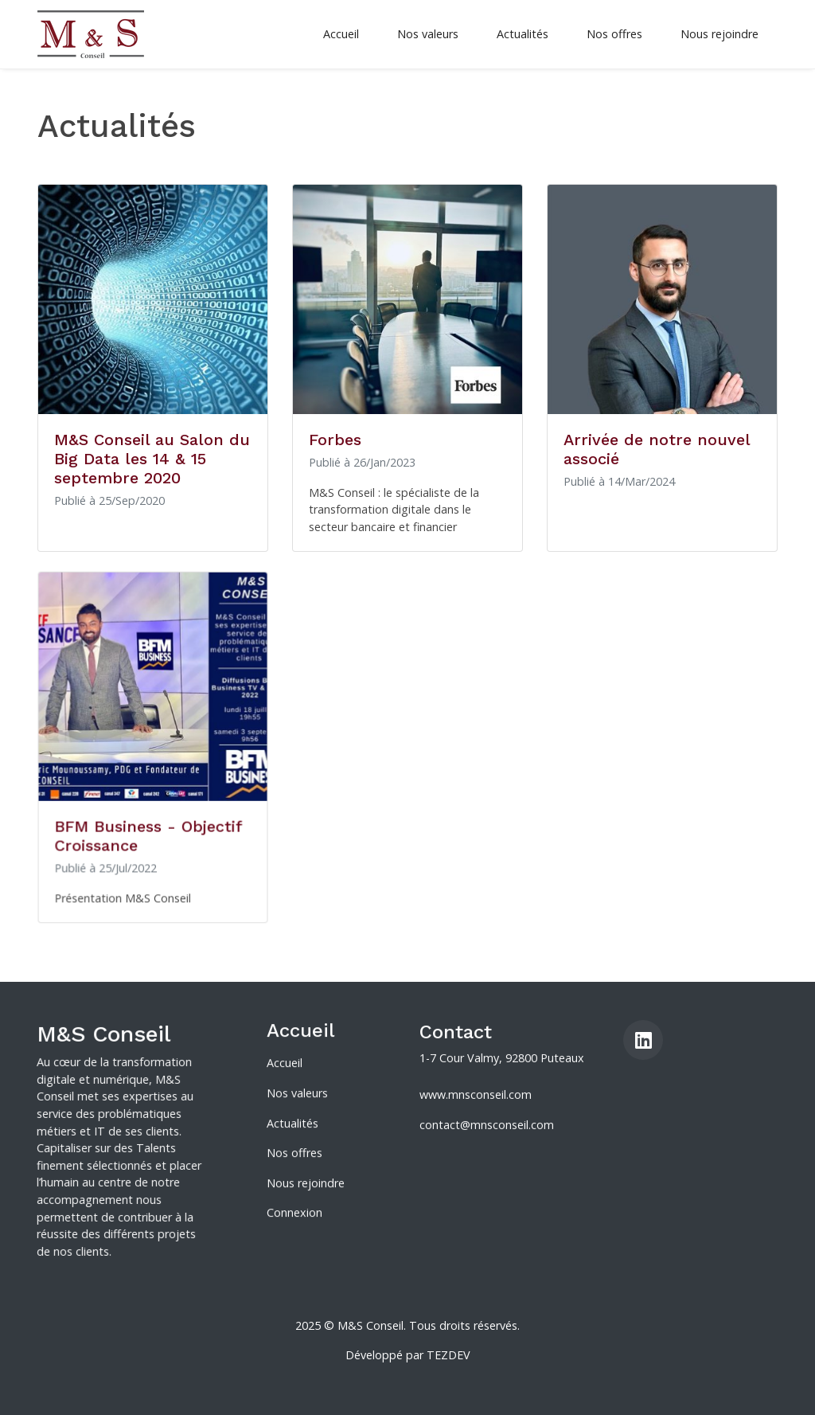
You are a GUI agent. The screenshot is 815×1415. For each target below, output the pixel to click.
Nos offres (614, 33)
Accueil (341, 33)
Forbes (335, 439)
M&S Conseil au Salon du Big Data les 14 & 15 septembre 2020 (152, 458)
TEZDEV (448, 1354)
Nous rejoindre (719, 33)
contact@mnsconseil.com (486, 1128)
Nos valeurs (427, 33)
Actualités (522, 33)
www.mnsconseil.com (475, 1098)
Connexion (294, 1209)
